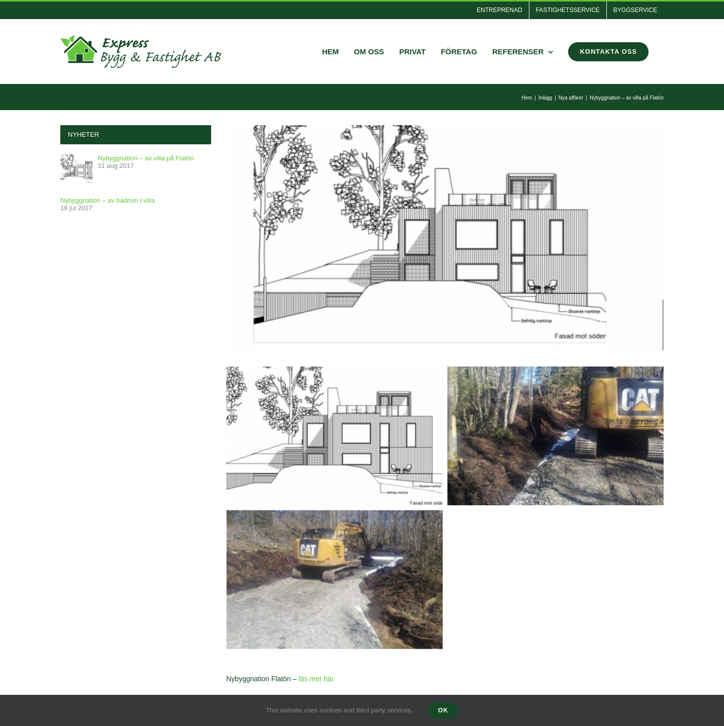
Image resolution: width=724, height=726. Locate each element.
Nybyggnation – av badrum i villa (107, 200)
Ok (443, 710)
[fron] (445, 238)
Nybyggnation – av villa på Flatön (146, 158)
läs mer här (316, 679)
